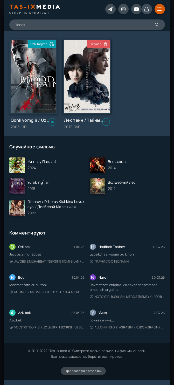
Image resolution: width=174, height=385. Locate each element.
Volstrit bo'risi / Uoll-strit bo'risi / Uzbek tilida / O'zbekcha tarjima (47, 327)
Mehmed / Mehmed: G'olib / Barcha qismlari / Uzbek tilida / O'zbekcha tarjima (47, 292)
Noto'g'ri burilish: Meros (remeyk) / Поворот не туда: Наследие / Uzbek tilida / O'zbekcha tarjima (127, 296)
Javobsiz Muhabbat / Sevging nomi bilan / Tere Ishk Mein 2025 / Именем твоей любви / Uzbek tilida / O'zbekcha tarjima (47, 261)
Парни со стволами (109, 261)
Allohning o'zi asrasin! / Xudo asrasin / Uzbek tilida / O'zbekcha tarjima (127, 327)
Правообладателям (83, 371)
